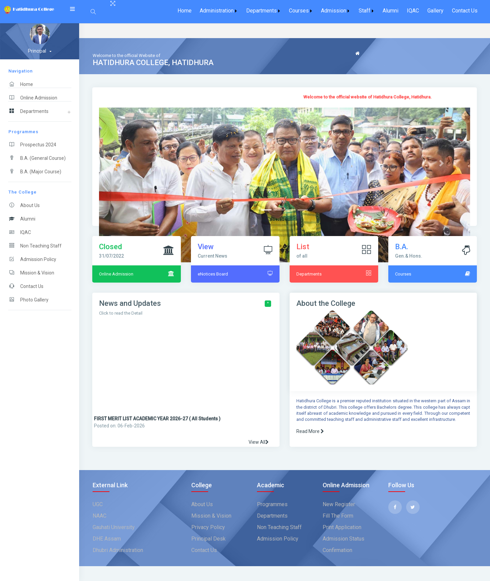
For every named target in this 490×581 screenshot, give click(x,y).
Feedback (366, 62)
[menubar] (327, 11)
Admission (333, 10)
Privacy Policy (208, 527)
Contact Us (465, 10)
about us (202, 504)
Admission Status (343, 538)
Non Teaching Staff (279, 527)
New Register (339, 504)
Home (184, 10)
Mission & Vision (211, 516)
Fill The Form (338, 516)
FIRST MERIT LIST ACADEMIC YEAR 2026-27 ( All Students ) (157, 426)
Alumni (390, 10)
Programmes (272, 504)
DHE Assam (107, 538)
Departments (261, 10)
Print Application (342, 527)
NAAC (99, 516)
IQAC (413, 10)
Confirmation (337, 550)
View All (259, 442)
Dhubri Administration (118, 550)
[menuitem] (184, 11)
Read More (310, 431)
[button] (127, 163)
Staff (364, 10)
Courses (299, 10)
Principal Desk (208, 538)
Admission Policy (277, 538)
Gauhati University (114, 527)
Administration (217, 10)
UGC (98, 504)
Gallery (435, 10)
